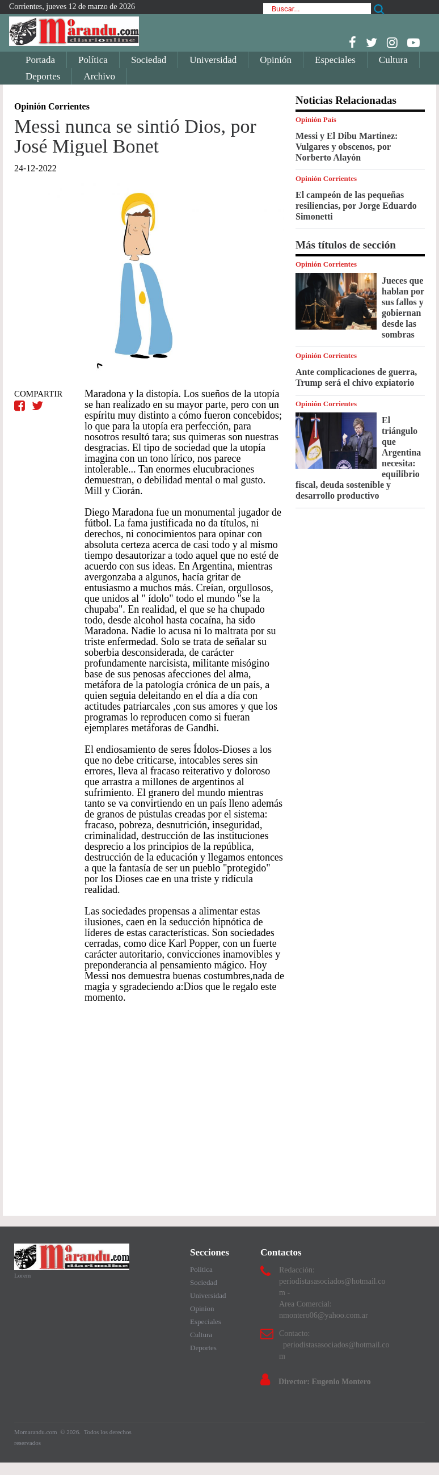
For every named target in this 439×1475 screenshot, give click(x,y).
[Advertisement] (149, 1104)
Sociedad (148, 59)
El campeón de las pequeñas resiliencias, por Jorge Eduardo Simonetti (356, 205)
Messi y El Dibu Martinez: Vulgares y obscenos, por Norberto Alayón (347, 146)
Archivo (99, 76)
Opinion (202, 1308)
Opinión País (316, 119)
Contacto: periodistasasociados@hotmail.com (334, 1344)
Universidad (213, 59)
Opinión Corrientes (326, 178)
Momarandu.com (36, 1431)
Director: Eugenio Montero (324, 1381)
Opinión (276, 59)
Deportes (43, 76)
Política (93, 59)
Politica (201, 1269)
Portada (40, 59)
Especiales (335, 59)
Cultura (393, 59)
